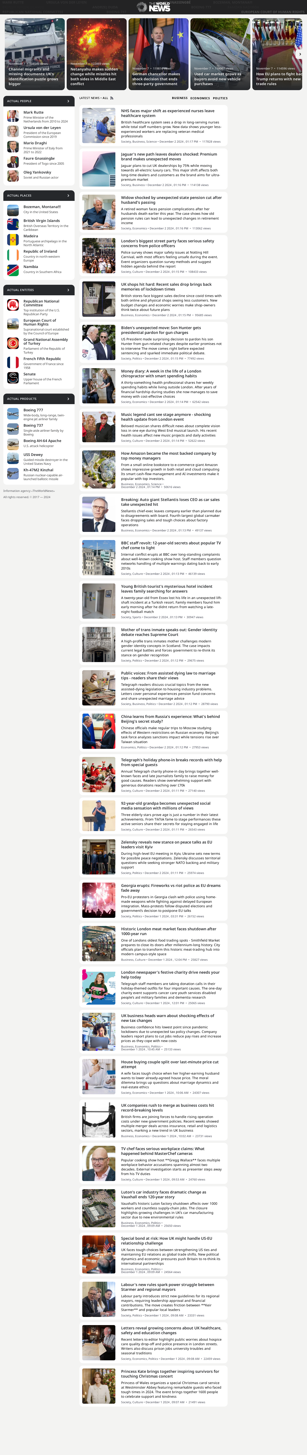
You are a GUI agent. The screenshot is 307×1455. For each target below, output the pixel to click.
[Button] (300, 54)
